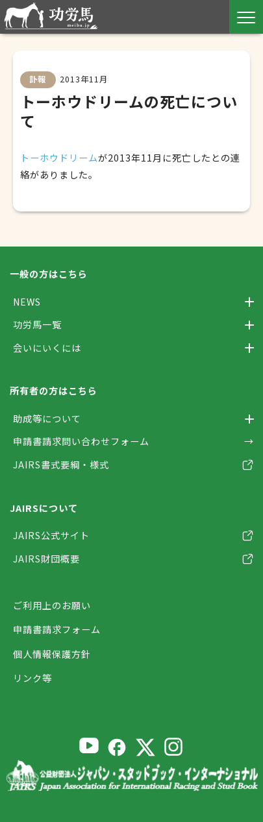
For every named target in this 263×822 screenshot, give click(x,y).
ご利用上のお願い (52, 605)
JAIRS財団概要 (46, 558)
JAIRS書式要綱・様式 (61, 464)
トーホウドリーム (59, 157)
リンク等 (32, 677)
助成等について (47, 418)
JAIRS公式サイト (51, 535)
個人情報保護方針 (52, 653)
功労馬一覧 (37, 324)
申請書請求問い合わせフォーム (81, 441)
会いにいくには (47, 347)
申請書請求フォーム (57, 629)
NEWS (27, 301)
